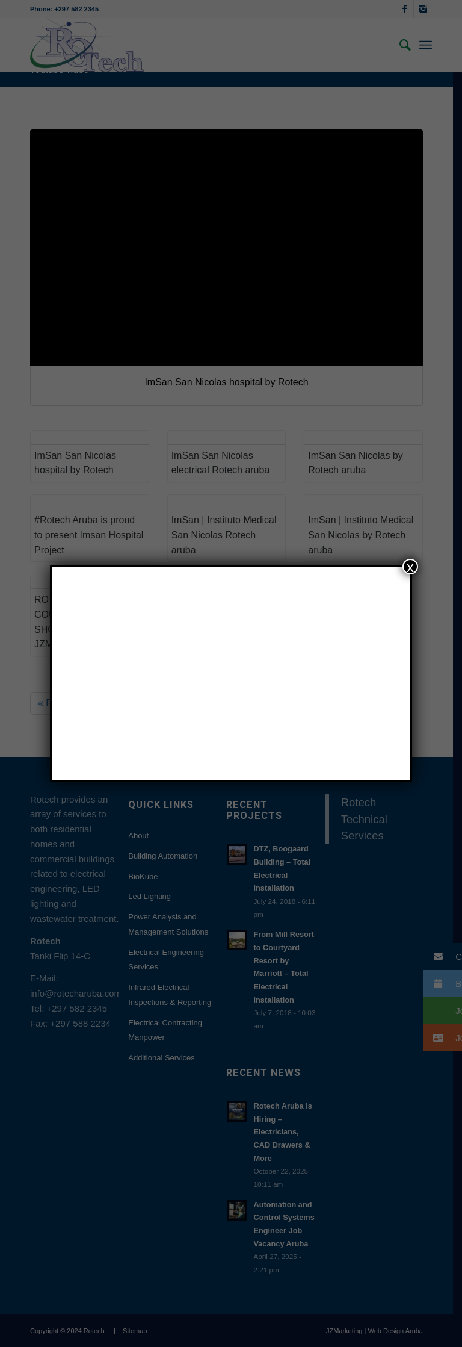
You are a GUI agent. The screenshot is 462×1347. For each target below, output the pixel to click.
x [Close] (410, 566)
